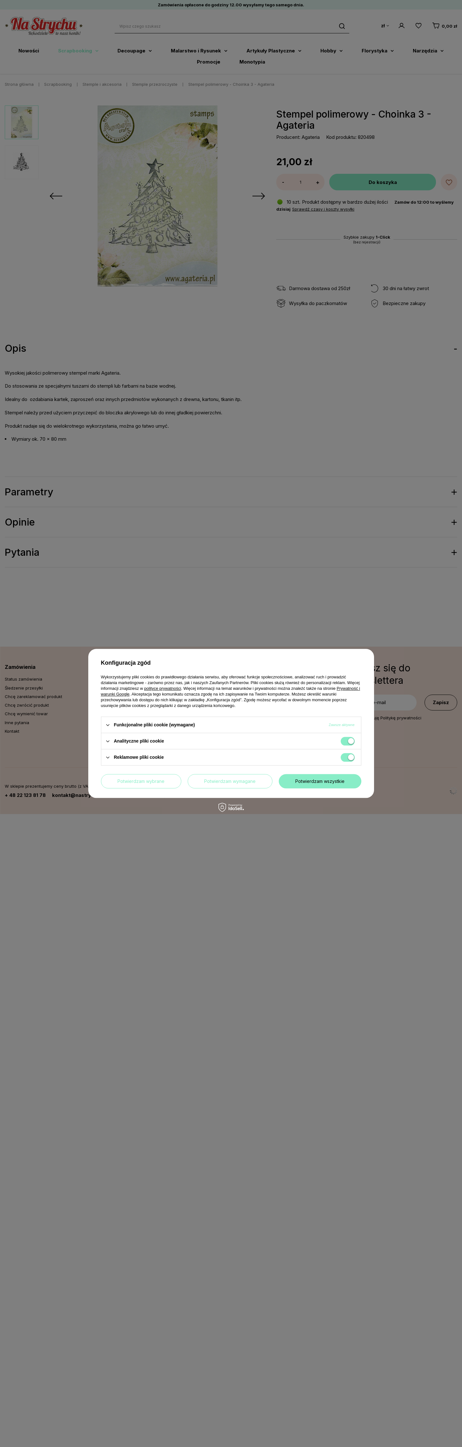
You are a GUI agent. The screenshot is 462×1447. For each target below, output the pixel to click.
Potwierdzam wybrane (140, 781)
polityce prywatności (162, 688)
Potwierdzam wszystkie (320, 781)
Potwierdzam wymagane (230, 781)
